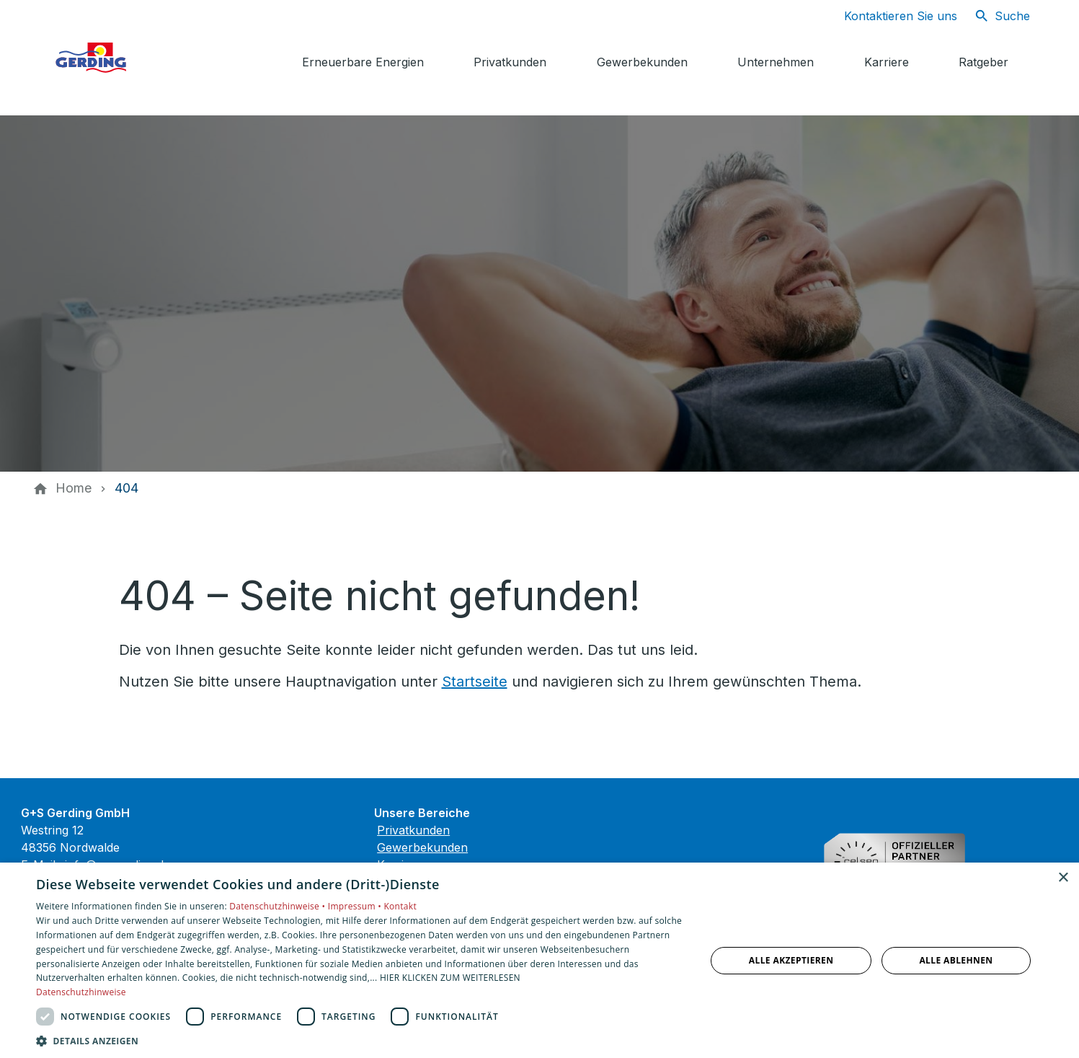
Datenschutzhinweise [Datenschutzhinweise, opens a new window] (81, 992)
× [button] (1062, 878)
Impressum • (356, 906)
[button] (361, 1040)
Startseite (474, 681)
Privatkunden (413, 830)
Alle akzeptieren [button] (791, 960)
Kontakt (400, 906)
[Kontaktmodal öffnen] (889, 16)
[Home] (73, 488)
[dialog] (539, 960)
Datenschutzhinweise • (278, 906)
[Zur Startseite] (159, 57)
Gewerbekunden (422, 847)
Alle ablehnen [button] (956, 960)
